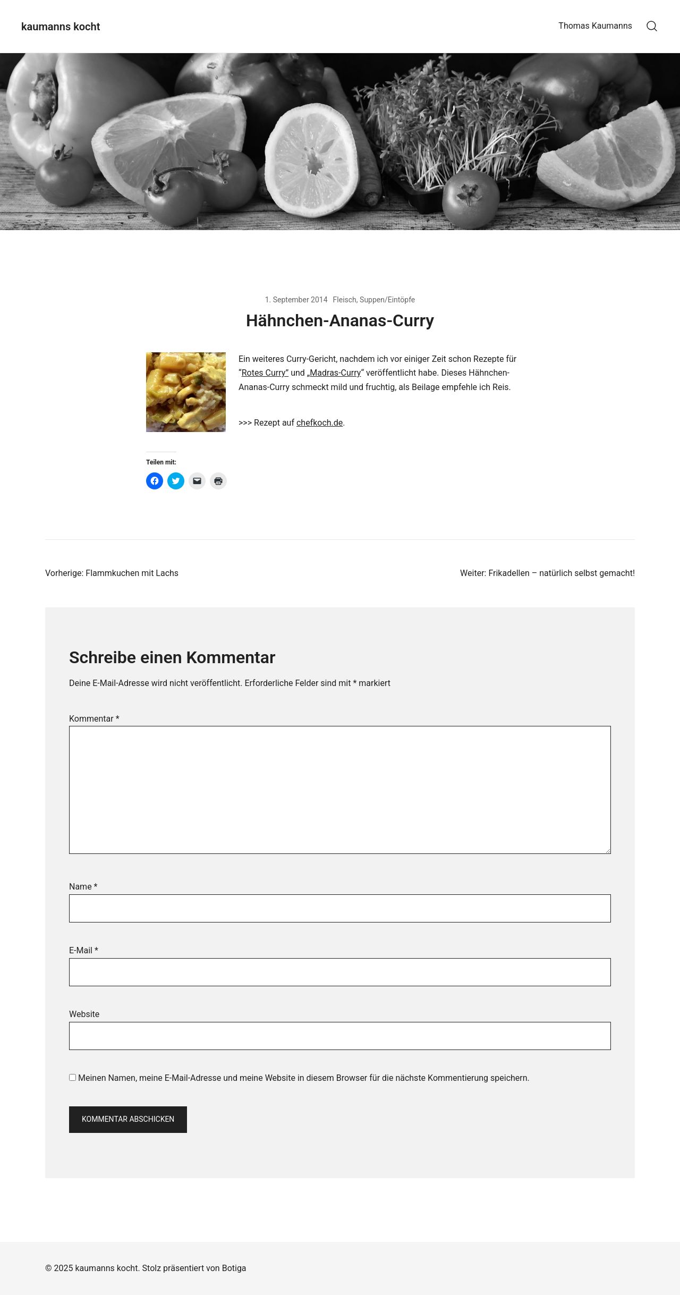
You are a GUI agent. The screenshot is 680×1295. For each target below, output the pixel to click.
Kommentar (94, 719)
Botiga (234, 1268)
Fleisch (344, 299)
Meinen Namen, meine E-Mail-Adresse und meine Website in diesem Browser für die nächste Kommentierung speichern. (304, 1078)
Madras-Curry (335, 373)
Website (84, 1014)
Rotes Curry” (265, 373)
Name (83, 887)
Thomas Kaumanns (595, 26)
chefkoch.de (319, 423)
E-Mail (83, 950)
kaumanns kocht (60, 26)
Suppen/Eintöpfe (387, 299)
